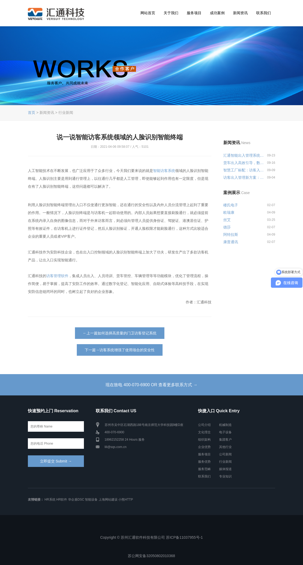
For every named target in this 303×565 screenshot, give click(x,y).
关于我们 (171, 13)
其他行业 (225, 447)
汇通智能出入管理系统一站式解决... (244, 155)
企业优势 (204, 447)
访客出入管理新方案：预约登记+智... (244, 177)
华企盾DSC (76, 499)
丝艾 (227, 220)
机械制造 (225, 425)
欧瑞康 (228, 212)
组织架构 (204, 439)
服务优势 (204, 462)
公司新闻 (225, 454)
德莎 (227, 227)
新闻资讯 (240, 13)
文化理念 (204, 432)
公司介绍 (204, 425)
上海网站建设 (108, 499)
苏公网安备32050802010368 (151, 556)
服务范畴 (204, 469)
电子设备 (225, 432)
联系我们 (263, 13)
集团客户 (225, 439)
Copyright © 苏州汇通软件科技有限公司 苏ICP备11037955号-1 (151, 537)
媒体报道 (225, 469)
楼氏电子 (230, 205)
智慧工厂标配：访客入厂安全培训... (244, 170)
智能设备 (91, 499)
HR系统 (49, 499)
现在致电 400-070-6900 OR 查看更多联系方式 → (151, 385)
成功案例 (217, 13)
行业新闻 (225, 462)
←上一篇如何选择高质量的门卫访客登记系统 (119, 333)
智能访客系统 (164, 171)
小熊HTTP (125, 499)
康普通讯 (230, 242)
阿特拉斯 (230, 234)
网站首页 (147, 13)
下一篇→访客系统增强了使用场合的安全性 (120, 350)
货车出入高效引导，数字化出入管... (244, 163)
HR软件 (61, 499)
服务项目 (194, 13)
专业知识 (225, 476)
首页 (31, 112)
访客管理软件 (57, 276)
